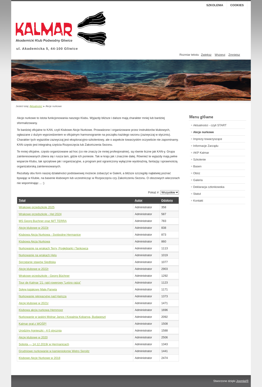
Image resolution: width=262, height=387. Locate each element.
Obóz (196, 173)
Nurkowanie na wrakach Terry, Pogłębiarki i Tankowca (53, 248)
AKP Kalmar (201, 152)
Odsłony (167, 200)
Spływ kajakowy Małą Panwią (38, 289)
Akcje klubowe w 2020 (33, 337)
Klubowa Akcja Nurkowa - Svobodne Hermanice (50, 234)
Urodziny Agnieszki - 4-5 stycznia (40, 330)
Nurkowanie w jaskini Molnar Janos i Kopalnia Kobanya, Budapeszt (62, 317)
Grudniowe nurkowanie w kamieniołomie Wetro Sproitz (54, 351)
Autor (138, 200)
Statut (197, 193)
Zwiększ (206, 54)
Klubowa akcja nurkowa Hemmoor (41, 310)
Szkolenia (214, 5)
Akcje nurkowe (203, 132)
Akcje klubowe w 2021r (34, 303)
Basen (197, 166)
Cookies (237, 5)
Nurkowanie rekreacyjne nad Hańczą (42, 296)
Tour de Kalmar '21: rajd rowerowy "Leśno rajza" (50, 282)
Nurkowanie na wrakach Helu (38, 255)
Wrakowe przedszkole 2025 (37, 207)
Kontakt (198, 200)
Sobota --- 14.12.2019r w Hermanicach (44, 344)
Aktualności (35, 106)
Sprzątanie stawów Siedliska (37, 262)
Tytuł (22, 200)
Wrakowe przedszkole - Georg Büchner (44, 275)
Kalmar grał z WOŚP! (33, 323)
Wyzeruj (220, 54)
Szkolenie (199, 159)
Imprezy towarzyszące (207, 139)
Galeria (198, 180)
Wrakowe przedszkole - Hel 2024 (40, 214)
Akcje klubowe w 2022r (34, 269)
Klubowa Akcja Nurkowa (34, 241)
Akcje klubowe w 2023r (34, 227)
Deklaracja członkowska (209, 187)
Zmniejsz (234, 54)
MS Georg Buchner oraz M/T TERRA (43, 221)
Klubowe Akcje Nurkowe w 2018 (39, 358)
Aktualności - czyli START (210, 125)
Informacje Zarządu (205, 145)
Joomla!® (242, 381)
